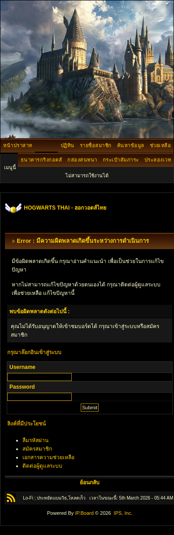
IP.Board (84, 513)
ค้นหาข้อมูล (130, 145)
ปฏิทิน (67, 145)
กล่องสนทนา (82, 159)
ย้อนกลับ (90, 482)
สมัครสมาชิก (37, 449)
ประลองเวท (157, 159)
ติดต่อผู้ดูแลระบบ (42, 466)
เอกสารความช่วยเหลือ (48, 457)
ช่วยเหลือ (160, 145)
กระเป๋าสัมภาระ (121, 159)
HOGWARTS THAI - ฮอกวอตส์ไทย (65, 208)
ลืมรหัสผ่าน (35, 440)
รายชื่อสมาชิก (96, 145)
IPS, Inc (122, 513)
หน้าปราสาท (17, 145)
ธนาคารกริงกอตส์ (41, 159)
